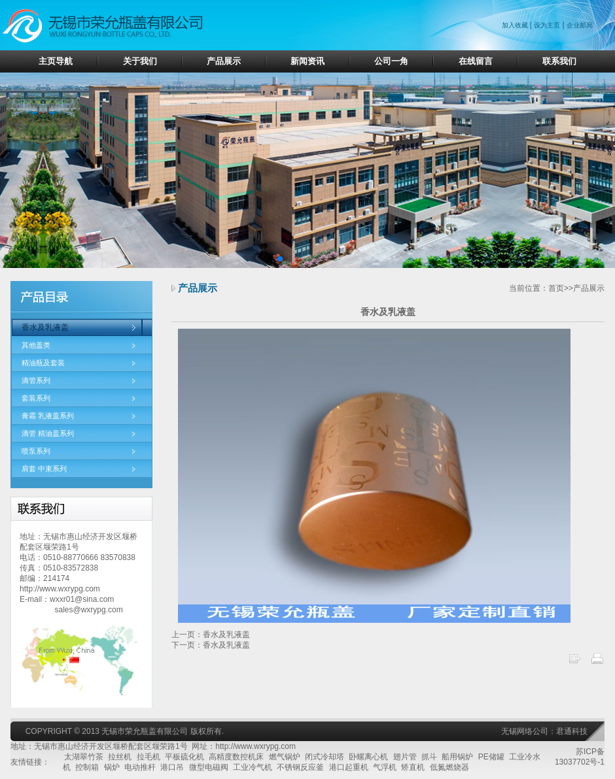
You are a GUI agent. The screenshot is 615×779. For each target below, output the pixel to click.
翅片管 (405, 756)
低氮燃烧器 (449, 767)
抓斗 (429, 756)
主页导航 (56, 61)
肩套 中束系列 (44, 468)
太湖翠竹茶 (83, 756)
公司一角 (391, 61)
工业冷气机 (252, 767)
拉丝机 (120, 756)
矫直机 (413, 767)
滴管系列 (36, 380)
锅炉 (112, 767)
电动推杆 (140, 767)
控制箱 (87, 767)
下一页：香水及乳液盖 (210, 645)
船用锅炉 (457, 756)
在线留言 (476, 61)
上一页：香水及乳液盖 (210, 634)
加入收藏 (516, 25)
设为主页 (547, 25)
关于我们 (140, 61)
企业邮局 (580, 25)
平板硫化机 (184, 756)
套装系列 (36, 398)
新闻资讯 (307, 61)
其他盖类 (36, 345)
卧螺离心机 (368, 756)
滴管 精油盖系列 (48, 433)
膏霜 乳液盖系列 (48, 416)
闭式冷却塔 (324, 756)
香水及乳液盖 (45, 327)
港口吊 (172, 767)
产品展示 (224, 61)
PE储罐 (491, 756)
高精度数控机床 (236, 756)
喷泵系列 (36, 451)
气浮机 (384, 767)
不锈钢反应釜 (300, 767)
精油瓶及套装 (43, 363)
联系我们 (559, 61)
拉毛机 (148, 756)
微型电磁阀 (208, 767)
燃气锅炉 (284, 756)
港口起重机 (348, 767)
